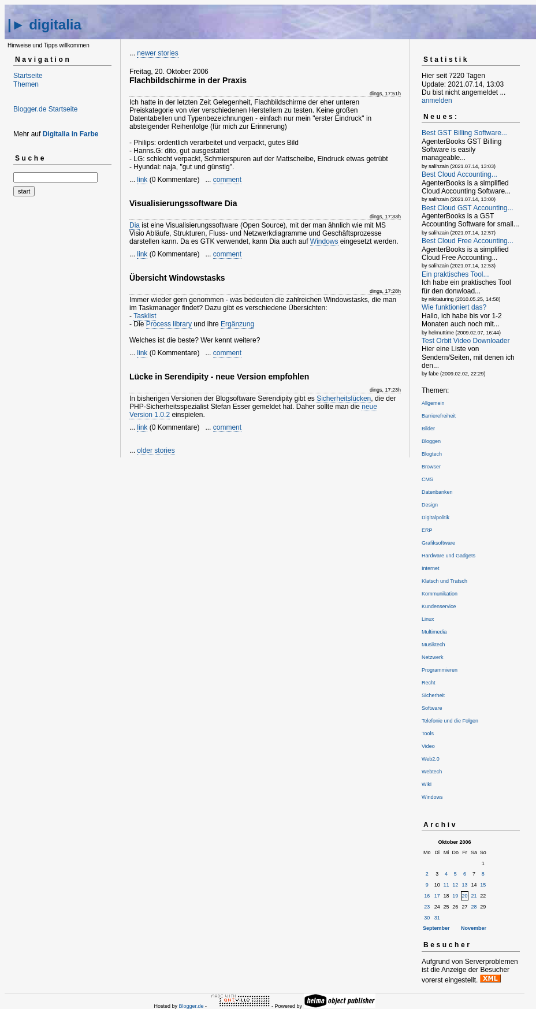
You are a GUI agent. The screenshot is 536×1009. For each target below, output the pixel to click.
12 (455, 885)
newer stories (157, 53)
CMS (427, 479)
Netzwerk (433, 657)
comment (227, 180)
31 (437, 918)
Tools (428, 733)
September (436, 928)
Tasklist (144, 316)
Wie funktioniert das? (454, 307)
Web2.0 (431, 759)
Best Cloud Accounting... (459, 174)
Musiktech (433, 644)
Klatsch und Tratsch (444, 581)
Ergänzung (237, 324)
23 (427, 907)
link (142, 180)
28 (474, 907)
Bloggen (431, 441)
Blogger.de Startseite (45, 109)
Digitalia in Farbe (71, 134)
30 (427, 918)
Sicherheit (433, 695)
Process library (169, 324)
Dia (134, 225)
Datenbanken (437, 492)
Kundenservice (439, 606)
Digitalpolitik (435, 517)
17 (437, 896)
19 (455, 896)
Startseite (28, 76)
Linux (428, 619)
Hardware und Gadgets (448, 556)
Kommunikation (439, 594)
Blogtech (432, 454)
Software (432, 708)
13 (464, 885)
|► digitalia (44, 24)
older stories (155, 450)
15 (483, 885)
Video (428, 746)
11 (446, 885)
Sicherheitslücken (344, 398)
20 (464, 896)
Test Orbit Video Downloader (466, 341)
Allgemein (433, 403)
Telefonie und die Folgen (450, 721)
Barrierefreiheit (439, 416)
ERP (427, 530)
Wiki (426, 784)
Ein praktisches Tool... (455, 274)
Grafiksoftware (438, 543)
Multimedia (434, 632)
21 (474, 896)
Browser (431, 467)
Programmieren (439, 670)
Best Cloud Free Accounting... (467, 241)
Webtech (432, 772)
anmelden (437, 100)
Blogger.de (190, 1006)
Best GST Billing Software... (464, 133)
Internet (431, 568)
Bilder (428, 428)
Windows (324, 241)
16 (427, 896)
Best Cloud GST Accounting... (467, 208)
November (473, 928)
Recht (429, 683)
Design (430, 505)
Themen (26, 84)
